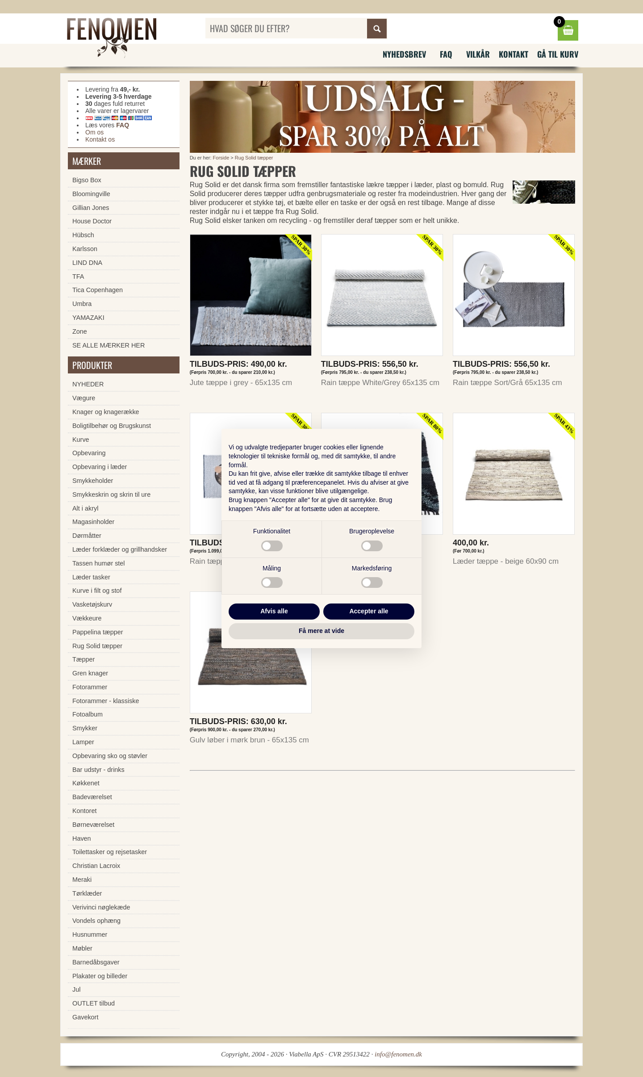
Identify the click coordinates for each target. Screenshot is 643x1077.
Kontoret (84, 810)
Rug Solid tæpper (254, 157)
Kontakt (513, 54)
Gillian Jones (90, 207)
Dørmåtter (86, 535)
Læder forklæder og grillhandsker (119, 549)
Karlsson (84, 248)
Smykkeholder (92, 480)
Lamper (83, 742)
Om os (94, 132)
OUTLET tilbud (93, 1003)
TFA (78, 276)
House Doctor (92, 221)
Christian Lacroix (96, 865)
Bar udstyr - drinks (98, 769)
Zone (79, 331)
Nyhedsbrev (404, 54)
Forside (221, 157)
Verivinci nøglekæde (101, 907)
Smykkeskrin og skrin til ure (111, 494)
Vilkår (478, 54)
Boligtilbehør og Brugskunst (111, 425)
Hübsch (83, 235)
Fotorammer (89, 687)
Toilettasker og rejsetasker (109, 851)
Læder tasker (91, 577)
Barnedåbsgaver (96, 962)
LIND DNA (87, 262)
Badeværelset (92, 796)
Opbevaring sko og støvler (109, 755)
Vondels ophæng (96, 920)
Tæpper (83, 659)
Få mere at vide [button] (321, 630)
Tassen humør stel (98, 563)
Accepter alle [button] (368, 611)
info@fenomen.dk (398, 1054)
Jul (76, 989)
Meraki (82, 879)
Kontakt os (100, 139)
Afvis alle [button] (274, 611)
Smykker (84, 728)
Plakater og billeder (99, 976)
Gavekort (85, 1017)
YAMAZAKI (88, 317)
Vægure (83, 398)
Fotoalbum (87, 714)
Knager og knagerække (105, 411)
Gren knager (90, 673)
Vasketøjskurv (92, 604)
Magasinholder (93, 521)
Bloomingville (91, 193)
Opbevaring (88, 453)
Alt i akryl (85, 508)
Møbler (82, 948)
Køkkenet (86, 783)
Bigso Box (86, 180)
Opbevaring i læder (99, 466)
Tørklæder (87, 893)
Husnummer (89, 934)
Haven (81, 838)
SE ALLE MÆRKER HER (108, 345)
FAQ (446, 54)
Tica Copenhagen (97, 289)
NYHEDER (88, 384)
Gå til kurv (557, 54)
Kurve (80, 439)
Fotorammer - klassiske (105, 700)
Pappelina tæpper (97, 632)
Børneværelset (93, 824)
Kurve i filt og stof (96, 590)
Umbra (82, 303)
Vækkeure (87, 618)
